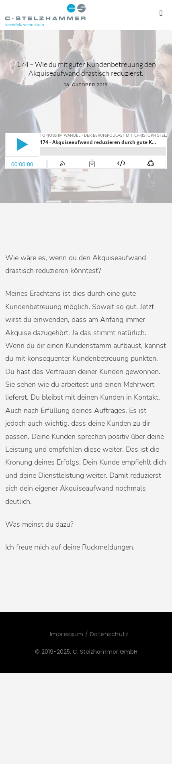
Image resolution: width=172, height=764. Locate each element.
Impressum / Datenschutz (89, 634)
